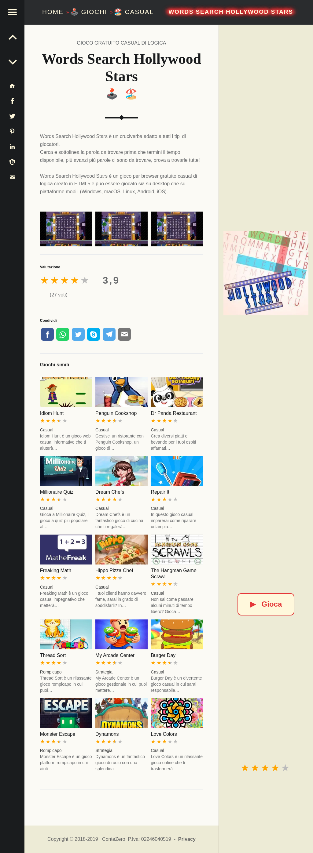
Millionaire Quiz (56, 492)
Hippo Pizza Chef (114, 570)
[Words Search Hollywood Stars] (265, 273)
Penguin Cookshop (116, 413)
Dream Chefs (109, 492)
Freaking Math (55, 570)
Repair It (160, 492)
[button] (12, 12)
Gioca (266, 604)
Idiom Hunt (52, 413)
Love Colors (164, 734)
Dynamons (107, 734)
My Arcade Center (114, 655)
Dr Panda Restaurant (174, 413)
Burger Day (163, 655)
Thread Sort (53, 655)
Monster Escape (57, 734)
